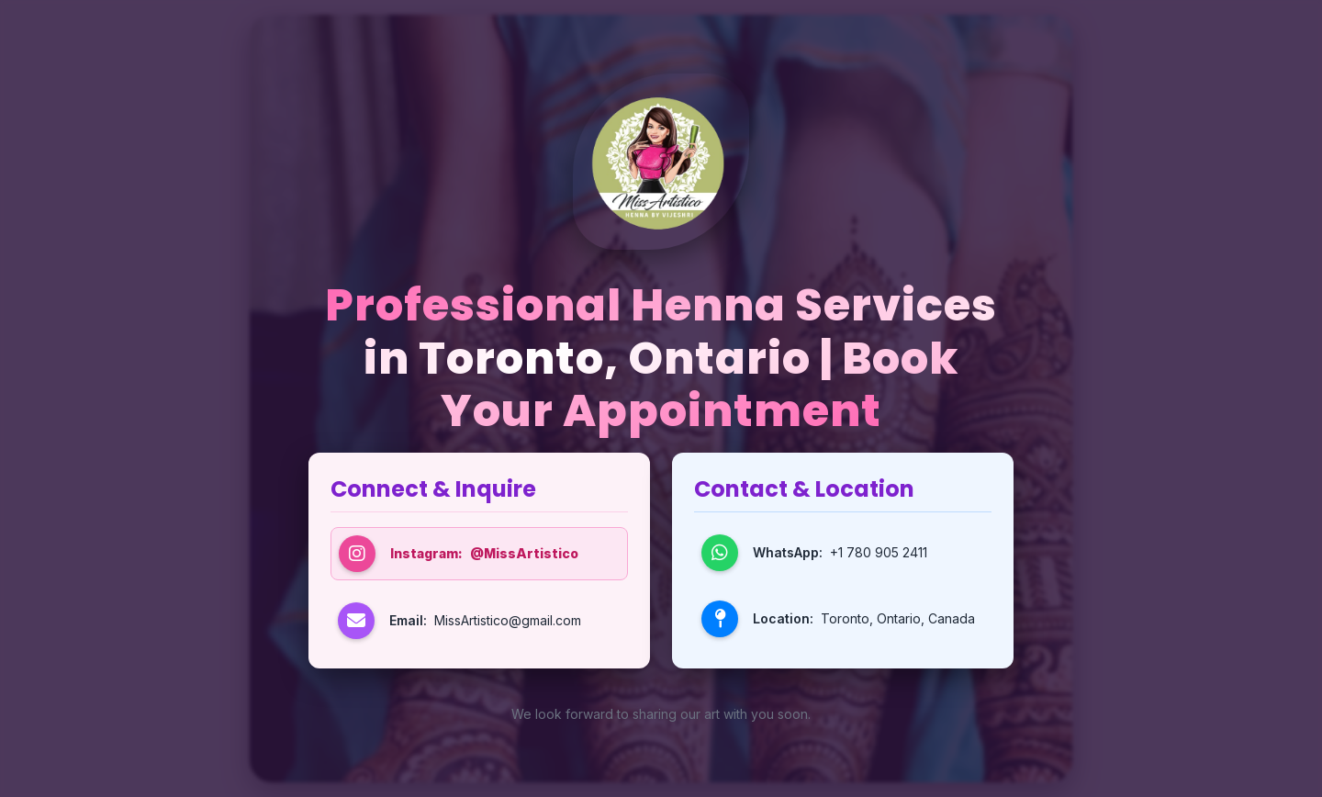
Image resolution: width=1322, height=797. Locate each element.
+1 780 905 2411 (878, 552)
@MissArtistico (524, 553)
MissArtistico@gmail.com (507, 620)
